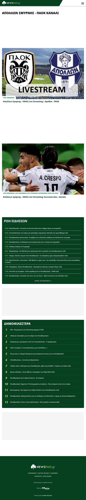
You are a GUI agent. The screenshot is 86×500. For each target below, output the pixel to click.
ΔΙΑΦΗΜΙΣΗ (54, 473)
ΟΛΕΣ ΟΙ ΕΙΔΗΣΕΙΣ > (43, 281)
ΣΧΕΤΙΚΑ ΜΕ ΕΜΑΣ (43, 473)
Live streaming (8, 98)
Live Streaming (8, 193)
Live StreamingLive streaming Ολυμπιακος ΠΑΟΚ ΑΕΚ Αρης (36, 193)
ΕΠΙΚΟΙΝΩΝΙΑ (32, 473)
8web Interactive (47, 495)
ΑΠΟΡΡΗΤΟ (38, 476)
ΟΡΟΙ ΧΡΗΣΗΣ (47, 476)
